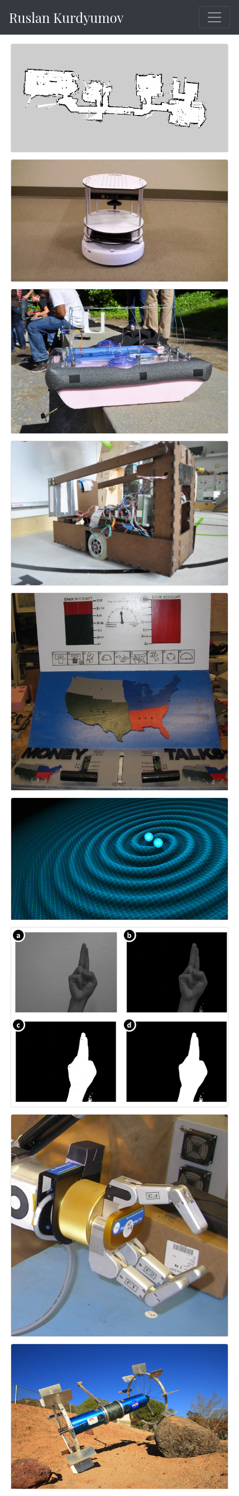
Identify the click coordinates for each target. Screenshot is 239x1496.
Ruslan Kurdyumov (66, 17)
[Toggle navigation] (214, 17)
